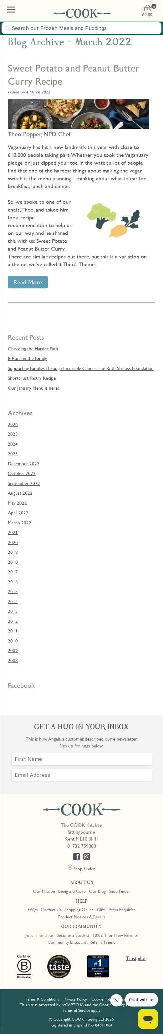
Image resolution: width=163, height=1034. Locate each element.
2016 (13, 581)
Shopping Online (79, 909)
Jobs (29, 935)
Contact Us (51, 909)
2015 (13, 591)
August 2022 (20, 493)
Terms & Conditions (42, 999)
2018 (13, 562)
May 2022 (17, 503)
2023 (13, 453)
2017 (13, 571)
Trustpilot (136, 958)
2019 (13, 552)
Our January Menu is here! (33, 388)
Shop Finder (119, 891)
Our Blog (97, 891)
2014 (13, 601)
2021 (13, 532)
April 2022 (18, 512)
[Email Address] (81, 775)
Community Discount (67, 942)
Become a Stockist (72, 935)
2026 (13, 424)
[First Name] (81, 759)
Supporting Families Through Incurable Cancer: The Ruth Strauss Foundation (81, 368)
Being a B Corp (72, 891)
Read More (27, 282)
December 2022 (23, 463)
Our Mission (44, 891)
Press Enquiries (122, 909)
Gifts (101, 909)
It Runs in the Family (27, 358)
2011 (13, 630)
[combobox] (81, 28)
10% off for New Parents (115, 935)
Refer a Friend (102, 942)
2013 (13, 611)
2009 (13, 650)
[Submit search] (8, 28)
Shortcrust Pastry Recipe (32, 378)
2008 (13, 660)
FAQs (33, 909)
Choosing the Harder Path (33, 348)
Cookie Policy (103, 999)
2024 (13, 444)
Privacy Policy (75, 999)
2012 (13, 621)
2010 (13, 640)
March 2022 (19, 522)
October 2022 (22, 473)
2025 (13, 434)
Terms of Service (76, 1010)
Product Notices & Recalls (81, 916)
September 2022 (24, 483)
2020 (13, 542)
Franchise (44, 935)
